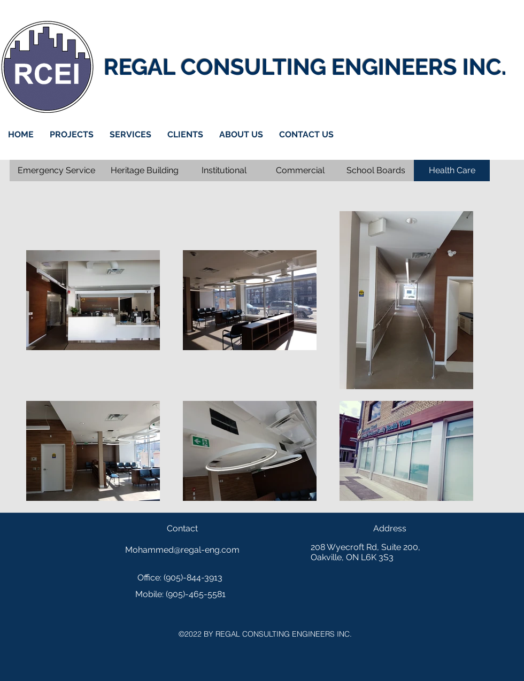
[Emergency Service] (56, 170)
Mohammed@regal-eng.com (182, 550)
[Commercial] (300, 170)
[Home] (47, 66)
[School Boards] (376, 170)
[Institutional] (224, 170)
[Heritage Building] (144, 170)
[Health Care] (452, 170)
